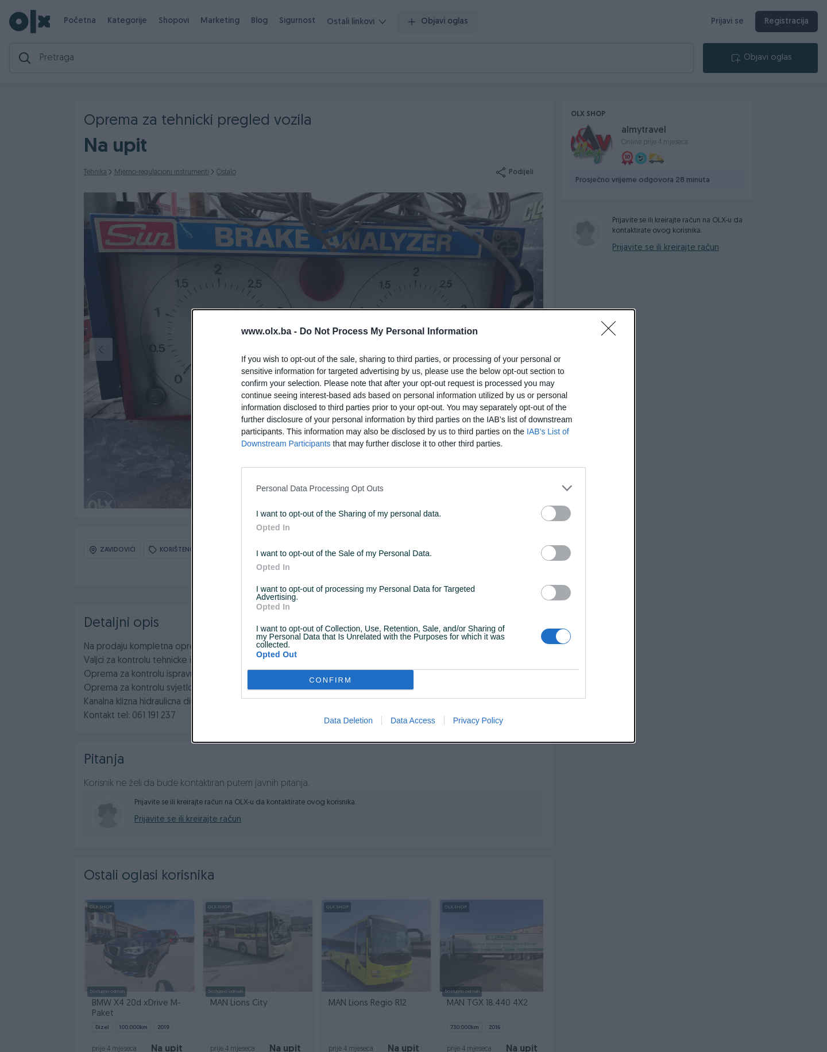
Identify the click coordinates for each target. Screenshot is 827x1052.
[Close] (612, 332)
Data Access (413, 720)
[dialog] (413, 526)
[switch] (556, 513)
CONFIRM (330, 680)
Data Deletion (348, 720)
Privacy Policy (478, 720)
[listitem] (413, 488)
